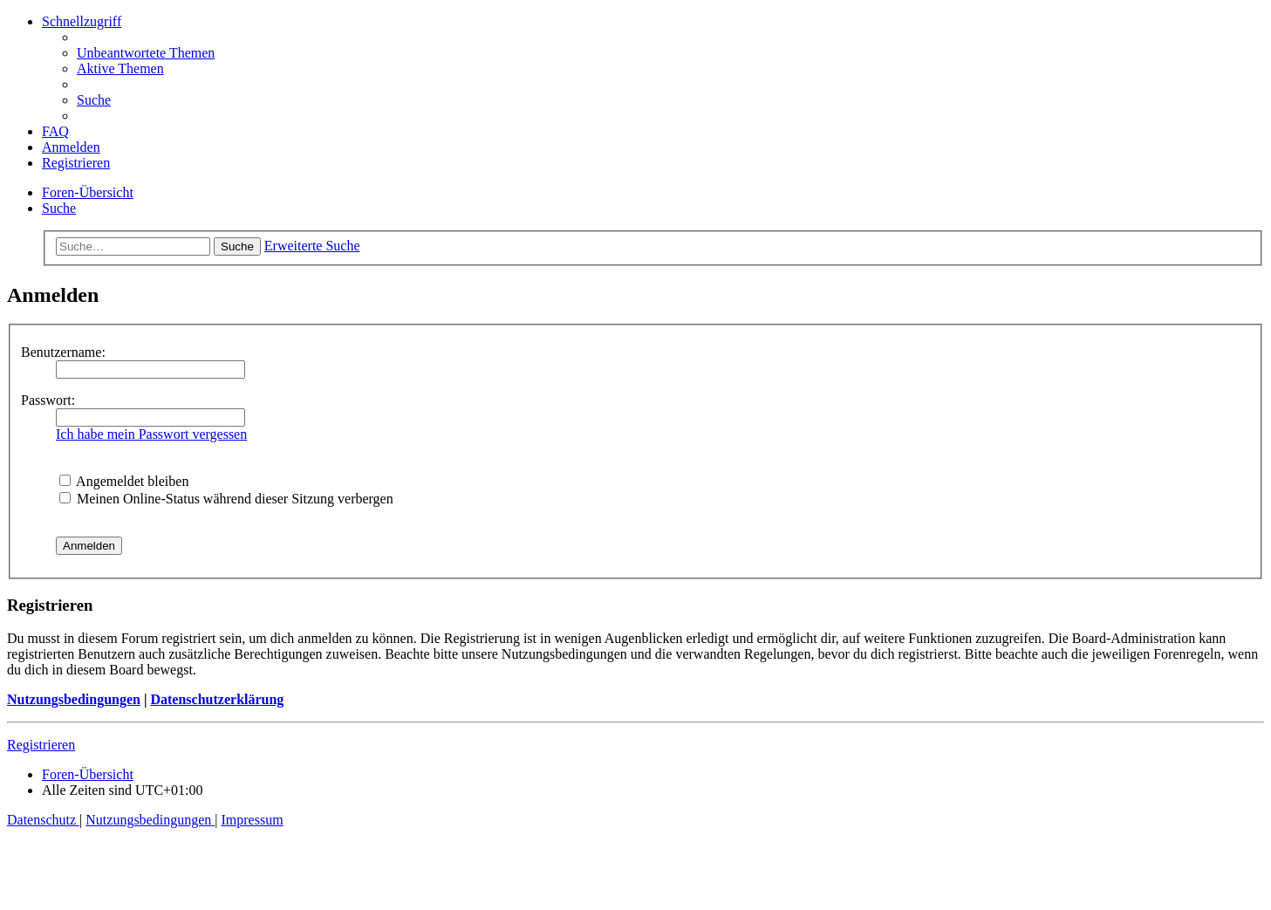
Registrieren (41, 744)
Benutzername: (63, 352)
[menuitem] (146, 52)
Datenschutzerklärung (217, 699)
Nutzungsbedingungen (73, 699)
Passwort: (48, 400)
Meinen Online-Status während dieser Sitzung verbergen (226, 498)
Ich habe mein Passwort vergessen (151, 434)
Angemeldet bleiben (123, 481)
